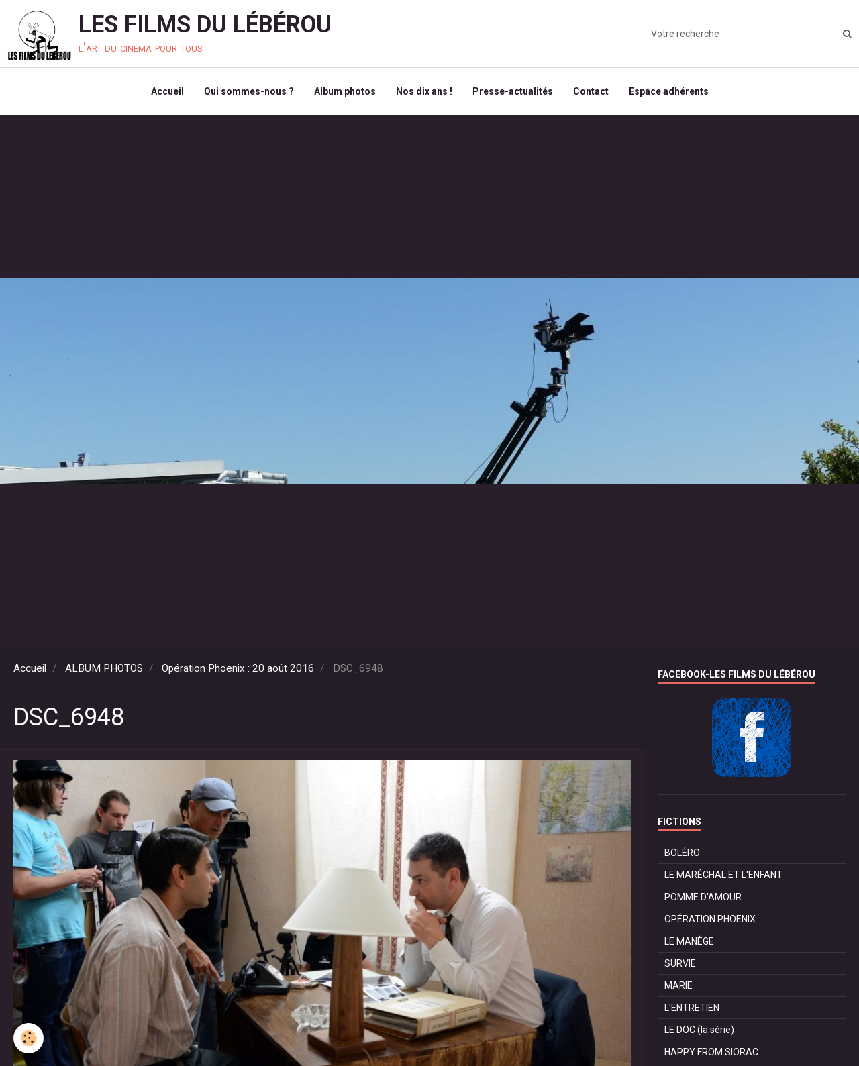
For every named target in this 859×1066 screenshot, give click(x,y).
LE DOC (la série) (699, 1029)
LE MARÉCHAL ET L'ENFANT (723, 874)
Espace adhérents (669, 91)
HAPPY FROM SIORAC (711, 1052)
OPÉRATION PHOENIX (710, 919)
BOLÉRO (682, 852)
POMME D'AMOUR (703, 897)
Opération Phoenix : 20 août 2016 (238, 668)
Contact (591, 91)
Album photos (345, 91)
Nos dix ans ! (424, 91)
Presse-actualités (512, 91)
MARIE (678, 985)
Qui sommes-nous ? (249, 91)
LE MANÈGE (689, 941)
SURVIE (680, 963)
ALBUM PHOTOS (104, 668)
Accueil (167, 91)
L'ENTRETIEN (691, 1007)
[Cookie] (28, 1038)
